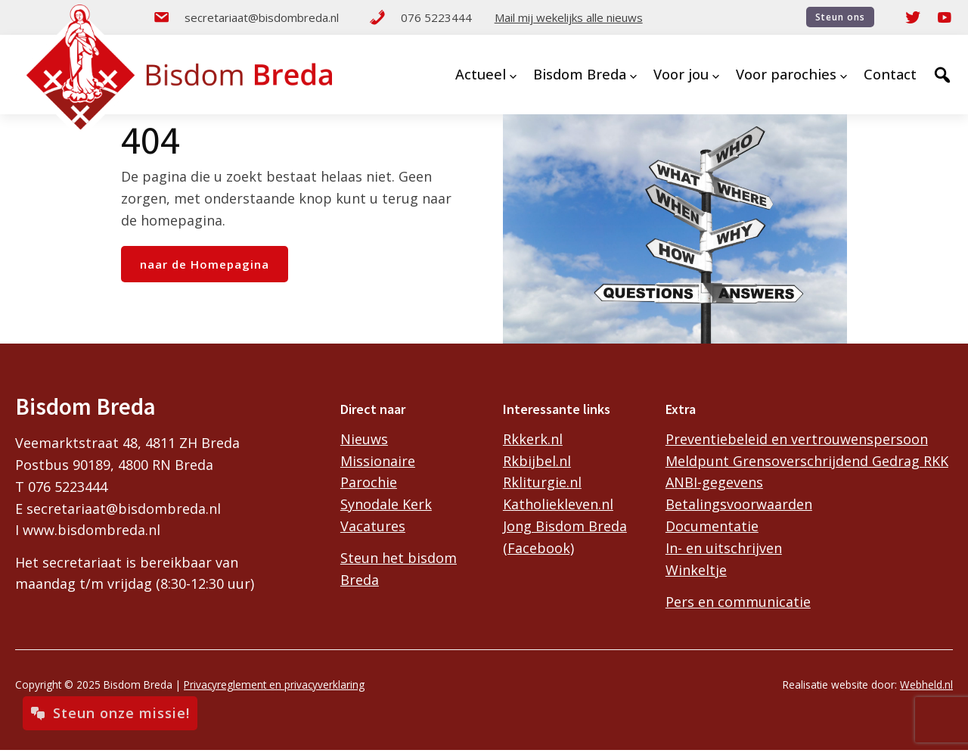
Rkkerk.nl (533, 439)
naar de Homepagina (204, 264)
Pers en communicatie (738, 602)
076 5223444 (420, 17)
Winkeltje (696, 570)
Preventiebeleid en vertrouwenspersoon (797, 439)
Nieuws (364, 439)
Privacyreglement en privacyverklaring (274, 684)
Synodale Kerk (386, 504)
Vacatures (372, 526)
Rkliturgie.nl (542, 482)
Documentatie (712, 526)
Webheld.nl (926, 684)
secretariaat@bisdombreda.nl (246, 17)
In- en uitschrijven (724, 548)
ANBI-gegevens (714, 482)
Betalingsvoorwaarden (739, 504)
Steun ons (840, 17)
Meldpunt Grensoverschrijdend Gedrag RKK (807, 461)
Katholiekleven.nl (558, 504)
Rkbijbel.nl (537, 461)
